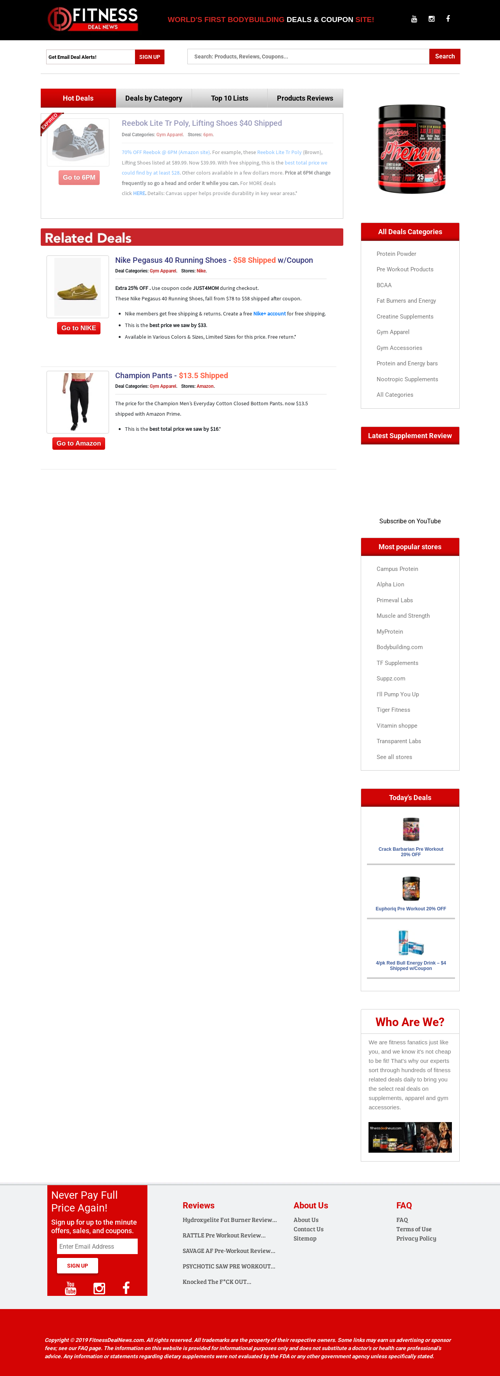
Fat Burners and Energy (406, 300)
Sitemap (305, 1238)
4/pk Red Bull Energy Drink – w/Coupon (411, 965)
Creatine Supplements (405, 316)
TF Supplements (398, 663)
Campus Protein (397, 568)
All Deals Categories (410, 232)
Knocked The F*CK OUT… (217, 1281)
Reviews (199, 1205)
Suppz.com (391, 678)
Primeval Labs (395, 600)
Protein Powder (396, 253)
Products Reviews (305, 98)
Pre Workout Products (405, 269)
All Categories (395, 394)
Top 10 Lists (229, 98)
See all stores (394, 757)
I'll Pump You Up (398, 694)
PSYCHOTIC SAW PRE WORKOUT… (229, 1266)
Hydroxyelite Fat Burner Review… (230, 1219)
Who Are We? (410, 1022)
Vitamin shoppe (397, 725)
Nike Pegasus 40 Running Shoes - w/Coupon (214, 260)
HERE (139, 193)
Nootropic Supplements (407, 379)
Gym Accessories (399, 347)
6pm (208, 134)
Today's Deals (410, 797)
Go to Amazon (79, 443)
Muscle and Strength (403, 615)
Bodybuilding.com (400, 647)
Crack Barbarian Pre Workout (411, 852)
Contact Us (309, 1229)
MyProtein (390, 631)
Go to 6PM (79, 177)
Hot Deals (78, 98)
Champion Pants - (171, 375)
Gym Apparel (169, 134)
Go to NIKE (78, 328)
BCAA (384, 285)
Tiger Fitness (393, 709)
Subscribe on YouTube (410, 521)
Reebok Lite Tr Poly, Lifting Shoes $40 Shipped (202, 123)
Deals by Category (153, 98)
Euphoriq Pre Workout (411, 909)
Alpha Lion (390, 584)
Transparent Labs (399, 741)
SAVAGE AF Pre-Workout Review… (229, 1250)
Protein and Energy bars (407, 363)
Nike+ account (270, 313)
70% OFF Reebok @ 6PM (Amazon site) (166, 152)
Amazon (205, 386)
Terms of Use (414, 1229)
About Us (306, 1219)
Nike (201, 271)
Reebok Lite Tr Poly (280, 152)
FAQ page (89, 1348)
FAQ (402, 1219)
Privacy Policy (416, 1238)
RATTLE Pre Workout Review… (224, 1235)
